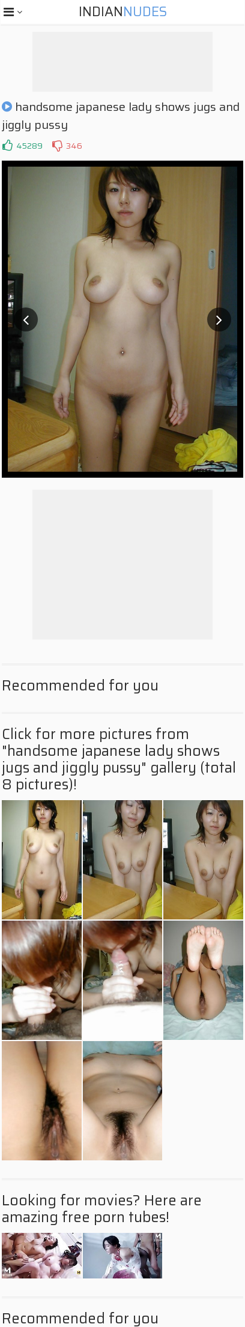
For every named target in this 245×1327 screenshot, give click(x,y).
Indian (123, 11)
